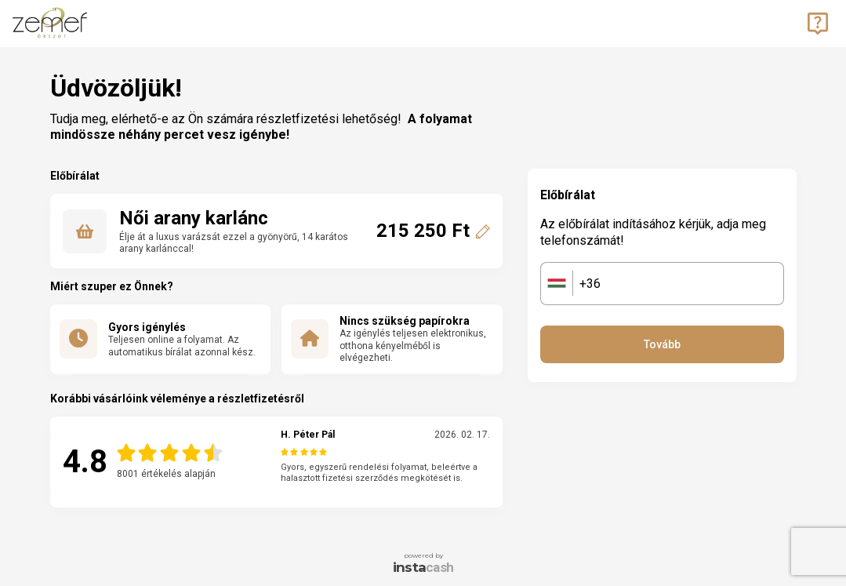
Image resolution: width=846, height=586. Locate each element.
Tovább (662, 344)
